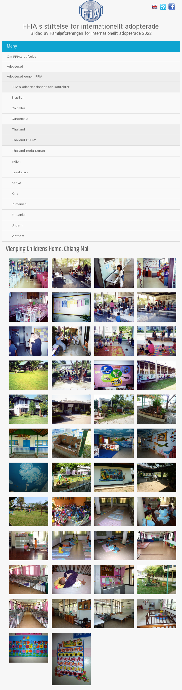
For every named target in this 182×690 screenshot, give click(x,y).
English (154, 6)
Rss (163, 6)
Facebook (172, 6)
